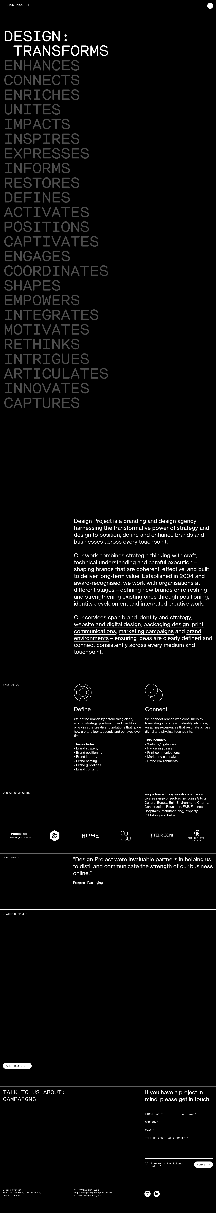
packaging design (166, 624)
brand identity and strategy (156, 617)
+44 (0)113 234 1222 (86, 1189)
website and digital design (107, 624)
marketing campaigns (146, 631)
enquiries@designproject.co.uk (93, 1192)
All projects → (17, 1066)
